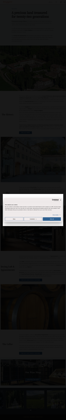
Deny (14, 219)
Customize (33, 219)
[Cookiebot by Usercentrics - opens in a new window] (53, 200)
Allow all (52, 219)
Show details (56, 214)
